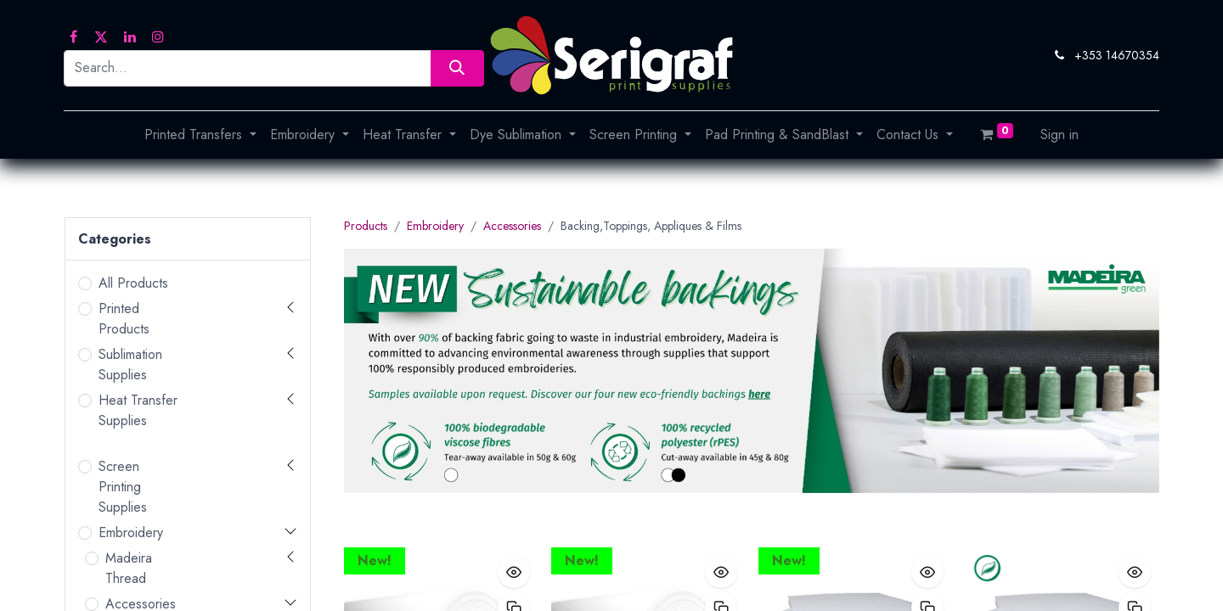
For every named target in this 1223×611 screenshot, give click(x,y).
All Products (133, 283)
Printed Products (124, 319)
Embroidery (131, 532)
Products (365, 225)
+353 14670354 (1116, 55)
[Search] (457, 68)
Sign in (1059, 134)
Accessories (512, 225)
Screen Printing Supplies (123, 487)
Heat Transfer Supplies (138, 410)
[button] (514, 572)
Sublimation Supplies (130, 364)
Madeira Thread (128, 568)
